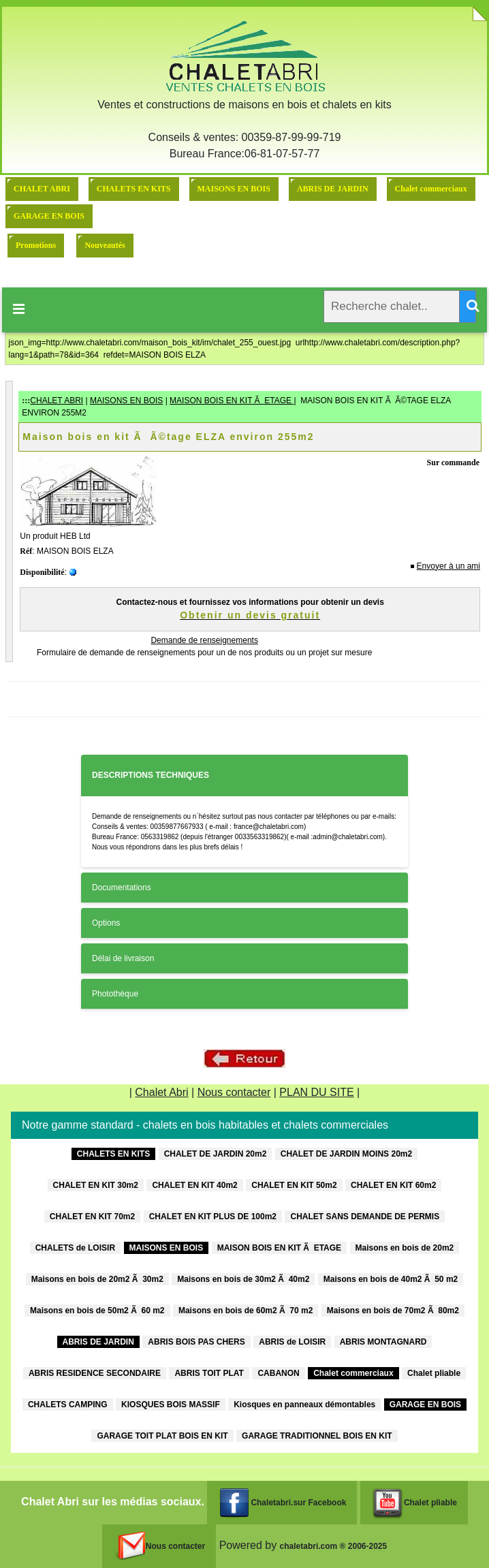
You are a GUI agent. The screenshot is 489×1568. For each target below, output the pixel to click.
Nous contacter (234, 1092)
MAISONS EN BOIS (234, 188)
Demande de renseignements (204, 640)
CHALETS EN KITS (134, 188)
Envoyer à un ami (448, 566)
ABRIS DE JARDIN (332, 188)
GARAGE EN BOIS (49, 216)
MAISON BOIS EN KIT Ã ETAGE (232, 400)
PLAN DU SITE (316, 1092)
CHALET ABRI (42, 188)
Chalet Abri (161, 1092)
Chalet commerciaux (431, 188)
